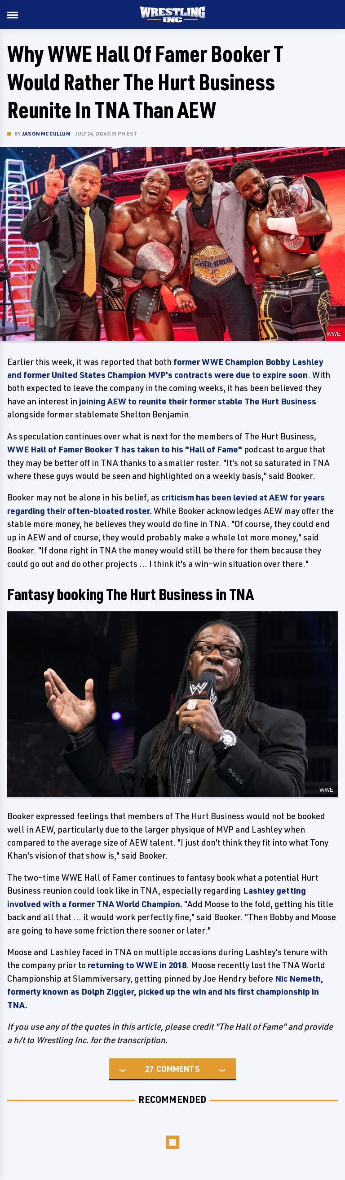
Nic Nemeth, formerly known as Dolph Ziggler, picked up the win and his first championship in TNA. (165, 991)
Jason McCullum (46, 133)
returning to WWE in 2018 (137, 965)
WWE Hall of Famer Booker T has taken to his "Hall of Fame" (124, 449)
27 (149, 1069)
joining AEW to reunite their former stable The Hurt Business (197, 401)
